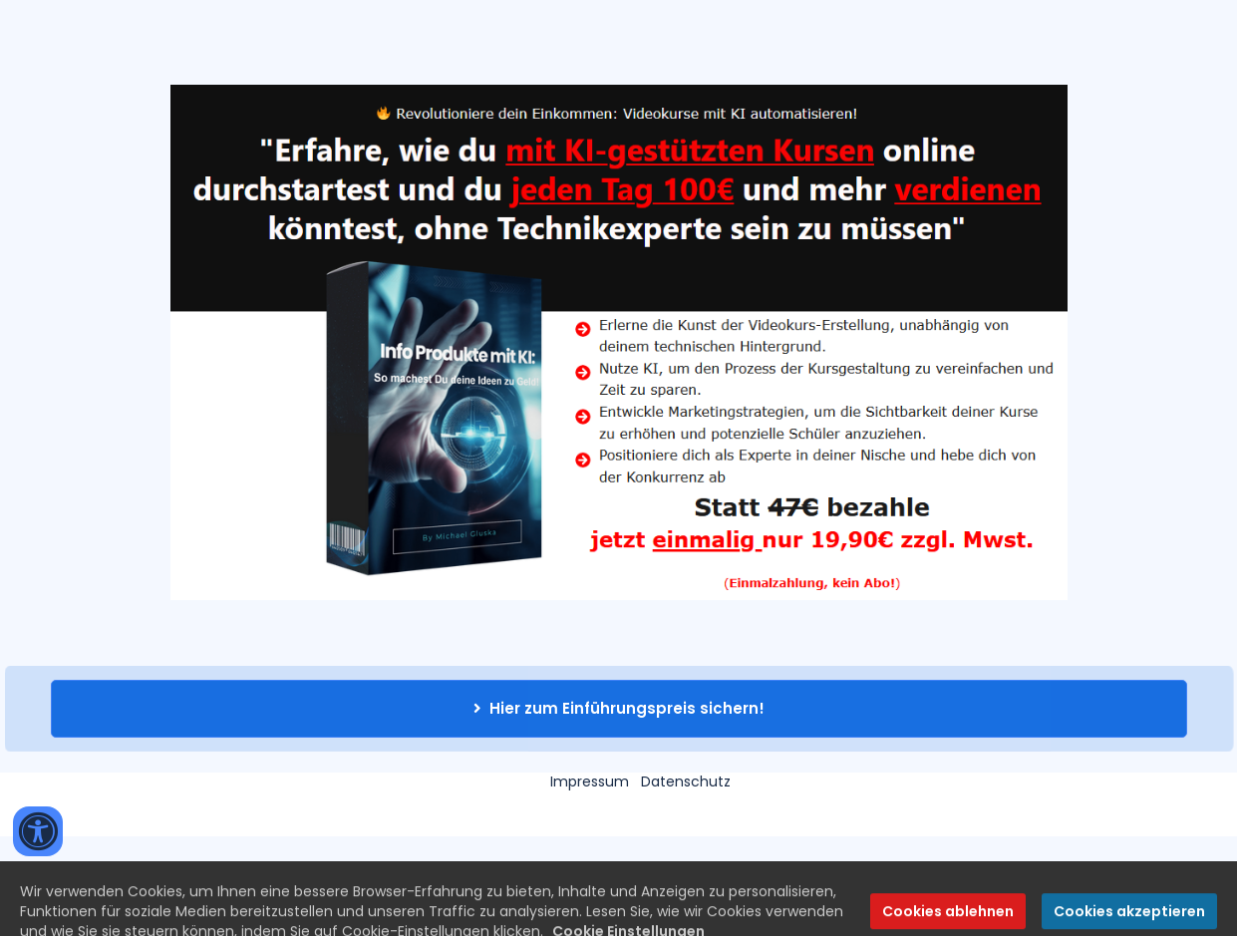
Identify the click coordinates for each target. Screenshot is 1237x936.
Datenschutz (686, 781)
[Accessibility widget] (38, 831)
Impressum (589, 781)
